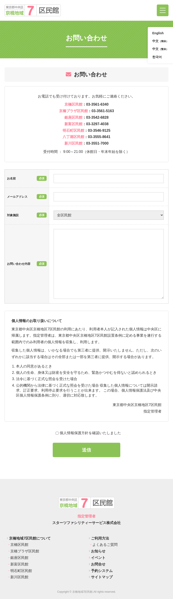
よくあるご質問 (103, 545)
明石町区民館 (19, 571)
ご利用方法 (99, 538)
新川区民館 (17, 577)
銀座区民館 (17, 558)
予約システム (101, 571)
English (158, 33)
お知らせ (97, 551)
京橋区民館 (17, 545)
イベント (97, 558)
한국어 (157, 57)
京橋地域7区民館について (29, 538)
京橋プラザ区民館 (23, 551)
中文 (160, 41)
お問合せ (97, 564)
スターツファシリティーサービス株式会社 (86, 523)
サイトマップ (101, 577)
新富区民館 (17, 564)
